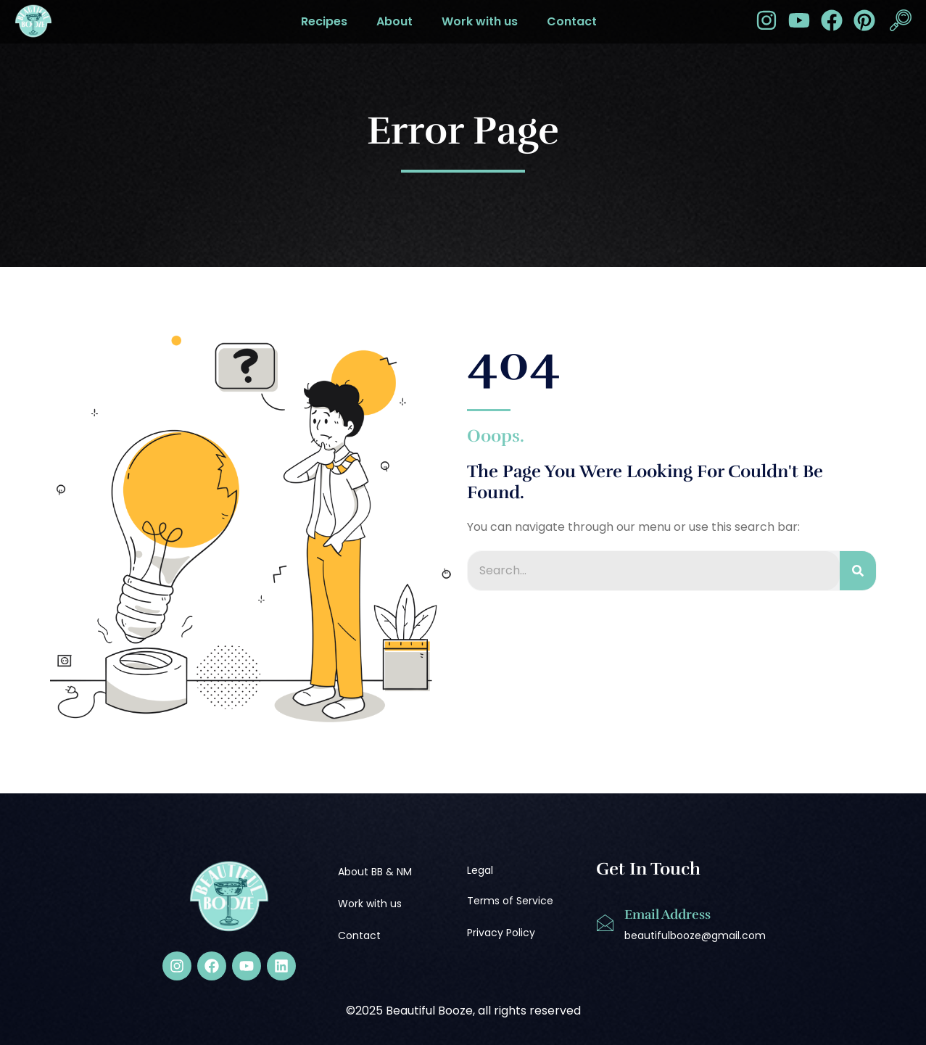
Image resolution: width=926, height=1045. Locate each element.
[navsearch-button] (900, 22)
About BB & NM (375, 871)
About (394, 21)
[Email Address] (604, 923)
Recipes (324, 21)
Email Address (667, 914)
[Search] (858, 570)
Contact (572, 21)
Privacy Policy (501, 932)
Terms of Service (510, 900)
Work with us (480, 21)
